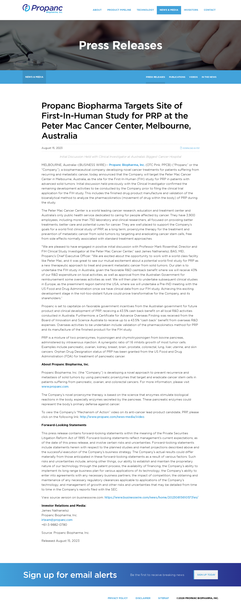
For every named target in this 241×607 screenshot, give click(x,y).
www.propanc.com (55, 386)
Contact (210, 9)
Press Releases (155, 77)
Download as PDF (189, 148)
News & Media (169, 9)
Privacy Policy (118, 598)
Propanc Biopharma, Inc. (201, 598)
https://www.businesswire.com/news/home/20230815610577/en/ (151, 497)
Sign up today (206, 574)
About (97, 9)
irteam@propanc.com (57, 520)
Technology (145, 9)
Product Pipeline (119, 9)
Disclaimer (143, 598)
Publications (177, 77)
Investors (191, 9)
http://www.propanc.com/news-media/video (112, 417)
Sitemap (163, 598)
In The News (209, 77)
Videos (193, 77)
